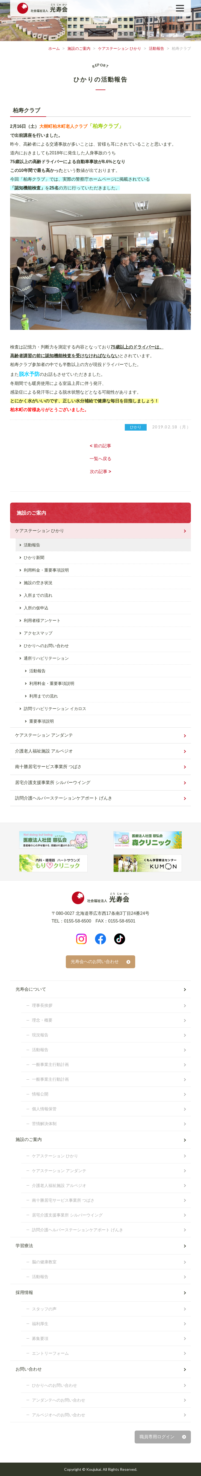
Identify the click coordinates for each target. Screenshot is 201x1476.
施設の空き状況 (38, 582)
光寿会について (31, 989)
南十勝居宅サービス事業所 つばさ (48, 766)
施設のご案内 (78, 48)
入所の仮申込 (36, 608)
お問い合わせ (29, 1369)
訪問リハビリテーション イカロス (55, 708)
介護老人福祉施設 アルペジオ (44, 751)
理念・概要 (42, 1020)
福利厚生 (40, 1323)
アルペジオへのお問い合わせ (58, 1414)
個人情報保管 (44, 1108)
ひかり (135, 427)
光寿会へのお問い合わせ (95, 961)
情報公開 (40, 1094)
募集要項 (40, 1338)
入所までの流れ (38, 595)
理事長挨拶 (42, 1005)
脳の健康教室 (44, 1261)
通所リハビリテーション (46, 658)
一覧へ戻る (100, 458)
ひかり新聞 (34, 557)
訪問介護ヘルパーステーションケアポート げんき (63, 798)
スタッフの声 (44, 1309)
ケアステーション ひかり (119, 48)
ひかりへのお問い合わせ (46, 645)
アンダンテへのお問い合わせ (58, 1400)
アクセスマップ (38, 633)
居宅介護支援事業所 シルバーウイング (52, 782)
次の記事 (100, 471)
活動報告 (156, 48)
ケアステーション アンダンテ (44, 735)
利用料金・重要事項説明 (46, 570)
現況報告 (40, 1035)
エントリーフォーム (50, 1353)
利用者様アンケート (42, 620)
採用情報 (24, 1292)
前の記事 (100, 445)
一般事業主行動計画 (50, 1064)
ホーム (54, 48)
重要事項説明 (41, 721)
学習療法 (24, 1245)
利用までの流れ (43, 696)
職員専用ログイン (157, 1436)
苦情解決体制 (44, 1123)
